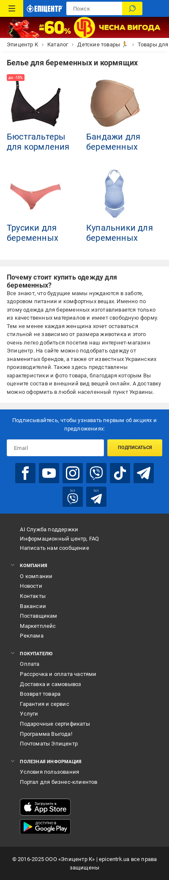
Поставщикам (38, 616)
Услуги (29, 713)
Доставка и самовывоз (50, 684)
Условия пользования (49, 772)
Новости (31, 586)
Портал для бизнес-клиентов (58, 782)
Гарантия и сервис (44, 704)
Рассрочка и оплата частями (58, 674)
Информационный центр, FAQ (59, 539)
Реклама (31, 635)
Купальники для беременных (119, 233)
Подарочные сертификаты (55, 724)
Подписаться (135, 447)
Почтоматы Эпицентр (49, 743)
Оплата (29, 664)
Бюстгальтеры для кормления (38, 142)
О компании (36, 576)
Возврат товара (40, 694)
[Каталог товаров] (11, 8)
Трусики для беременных (32, 233)
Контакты (33, 596)
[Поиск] (132, 8)
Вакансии (33, 606)
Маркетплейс (38, 626)
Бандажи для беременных (113, 142)
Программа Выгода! (46, 734)
